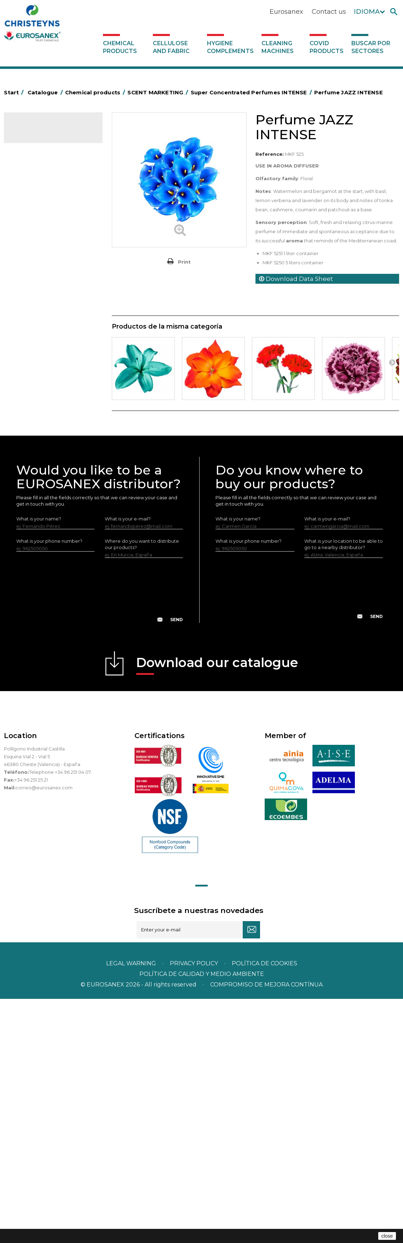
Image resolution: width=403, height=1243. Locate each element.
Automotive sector (39, 237)
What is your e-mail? (128, 763)
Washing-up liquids (39, 379)
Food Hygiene (34, 280)
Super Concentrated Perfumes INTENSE (45, 175)
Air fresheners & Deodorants (49, 226)
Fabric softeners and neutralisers (40, 351)
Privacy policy (194, 1207)
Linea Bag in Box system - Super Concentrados (53, 406)
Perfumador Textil (38, 368)
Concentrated (34, 248)
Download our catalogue (217, 909)
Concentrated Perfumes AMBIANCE (50, 198)
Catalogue (39, 133)
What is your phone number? (49, 785)
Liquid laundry (33, 324)
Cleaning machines (277, 47)
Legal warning (131, 1207)
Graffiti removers (36, 422)
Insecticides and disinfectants (51, 302)
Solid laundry (32, 335)
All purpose (30, 488)
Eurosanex (286, 12)
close (387, 1236)
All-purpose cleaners (41, 433)
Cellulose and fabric (171, 47)
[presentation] (99, 840)
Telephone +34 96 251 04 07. (60, 1016)
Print (184, 262)
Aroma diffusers (41, 215)
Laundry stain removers (44, 313)
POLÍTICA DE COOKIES (264, 1207)
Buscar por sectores (370, 47)
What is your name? (38, 763)
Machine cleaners (38, 444)
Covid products (327, 47)
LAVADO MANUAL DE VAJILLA (51, 390)
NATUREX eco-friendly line (47, 466)
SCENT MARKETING (39, 158)
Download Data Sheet (296, 278)
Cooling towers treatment (47, 521)
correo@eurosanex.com (44, 1032)
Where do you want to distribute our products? (142, 788)
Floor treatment (36, 510)
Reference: (269, 154)
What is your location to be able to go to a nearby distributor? (343, 788)
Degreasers (31, 258)
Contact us (329, 12)
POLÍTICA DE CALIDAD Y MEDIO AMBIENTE (201, 1218)
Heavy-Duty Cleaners (42, 269)
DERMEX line (32, 455)
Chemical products (120, 47)
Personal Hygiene (38, 291)
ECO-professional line (42, 477)
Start (15, 92)
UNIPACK (28, 532)
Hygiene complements (230, 47)
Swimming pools (36, 499)
